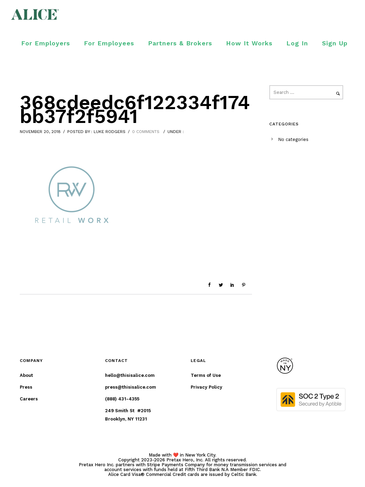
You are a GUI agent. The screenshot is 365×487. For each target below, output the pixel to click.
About (26, 375)
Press (26, 387)
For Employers (45, 43)
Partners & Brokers (180, 43)
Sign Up (335, 43)
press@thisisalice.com (130, 387)
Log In (297, 43)
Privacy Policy (206, 387)
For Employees (109, 43)
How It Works (249, 43)
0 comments (145, 131)
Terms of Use (206, 375)
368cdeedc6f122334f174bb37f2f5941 (135, 109)
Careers (29, 398)
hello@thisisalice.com (130, 375)
